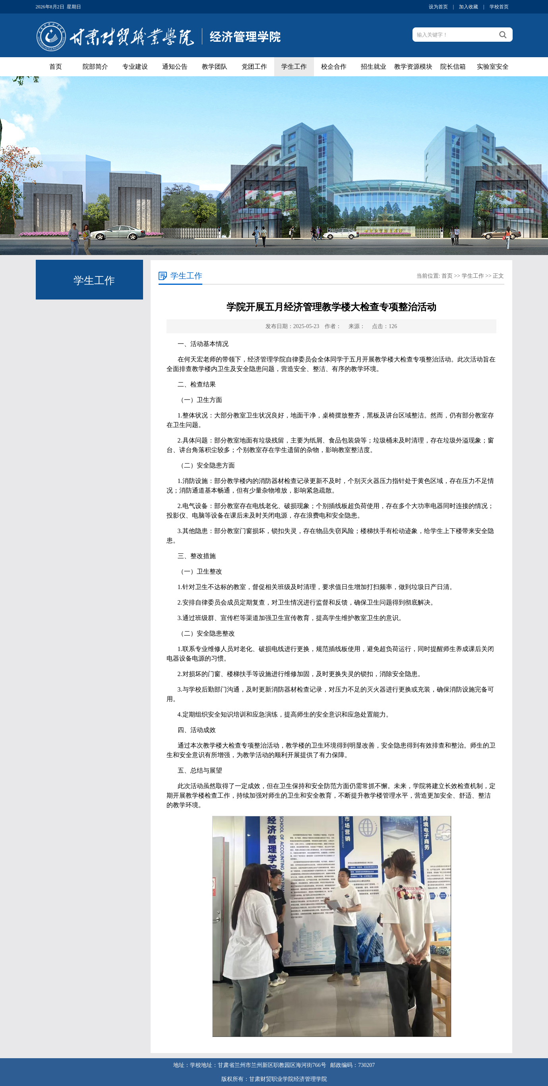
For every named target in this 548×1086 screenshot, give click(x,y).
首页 (55, 66)
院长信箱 (453, 66)
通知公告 (175, 66)
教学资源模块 (413, 66)
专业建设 (135, 66)
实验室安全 (493, 66)
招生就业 (373, 66)
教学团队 (214, 66)
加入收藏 (469, 7)
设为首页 (439, 7)
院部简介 (95, 66)
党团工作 (254, 66)
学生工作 (294, 66)
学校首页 (499, 7)
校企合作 (334, 66)
